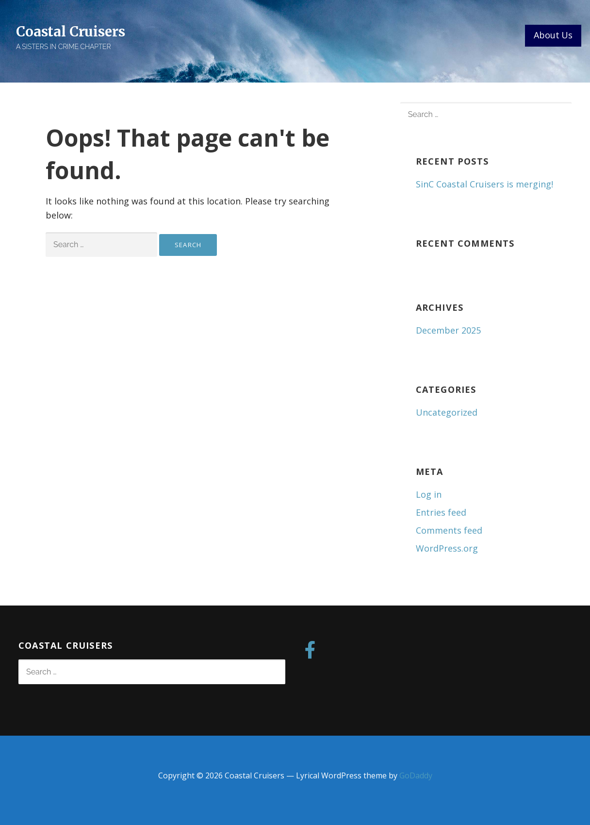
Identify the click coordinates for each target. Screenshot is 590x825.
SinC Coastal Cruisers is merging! (484, 184)
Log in (429, 494)
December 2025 (448, 330)
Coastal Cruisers (70, 31)
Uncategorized (446, 412)
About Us (553, 35)
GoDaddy (415, 775)
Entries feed (441, 512)
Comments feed (449, 530)
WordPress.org (447, 548)
